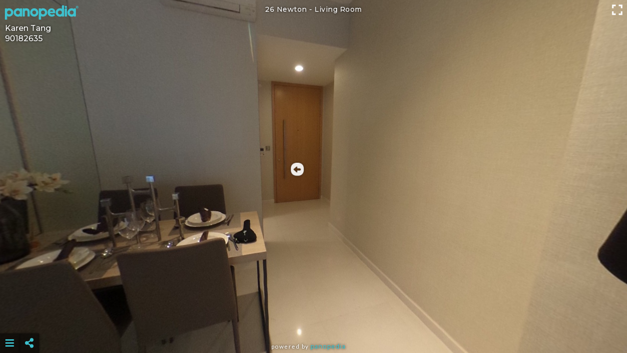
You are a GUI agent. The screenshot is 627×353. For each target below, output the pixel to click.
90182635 (24, 38)
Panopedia (328, 346)
